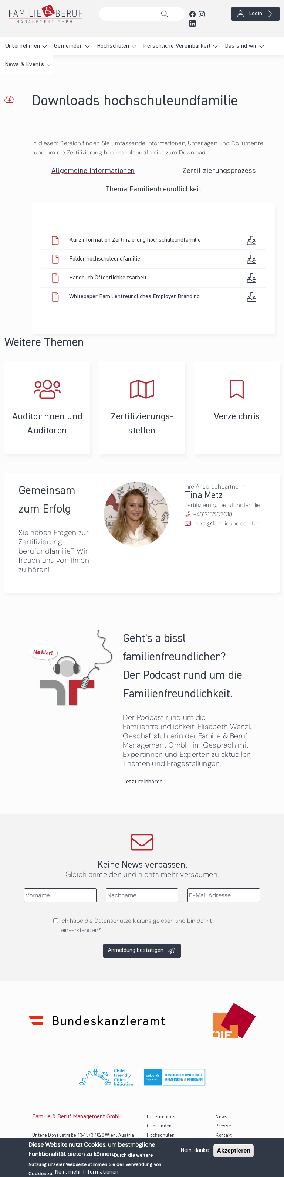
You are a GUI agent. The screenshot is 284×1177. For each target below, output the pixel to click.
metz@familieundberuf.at (226, 523)
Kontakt (224, 1135)
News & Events (24, 65)
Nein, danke (194, 1151)
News (221, 1117)
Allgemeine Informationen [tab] (93, 170)
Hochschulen (113, 46)
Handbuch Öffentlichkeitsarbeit (108, 278)
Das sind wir (241, 46)
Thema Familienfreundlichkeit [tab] (153, 189)
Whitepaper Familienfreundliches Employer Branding (134, 297)
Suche (166, 14)
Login (255, 14)
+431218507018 (212, 514)
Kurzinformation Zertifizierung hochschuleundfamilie (135, 240)
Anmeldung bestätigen (135, 950)
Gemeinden (68, 46)
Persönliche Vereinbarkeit (177, 46)
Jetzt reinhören (143, 782)
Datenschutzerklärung (123, 921)
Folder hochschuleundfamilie (104, 259)
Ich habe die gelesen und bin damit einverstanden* (136, 925)
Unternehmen (22, 46)
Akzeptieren (233, 1151)
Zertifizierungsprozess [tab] (219, 170)
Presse (223, 1126)
